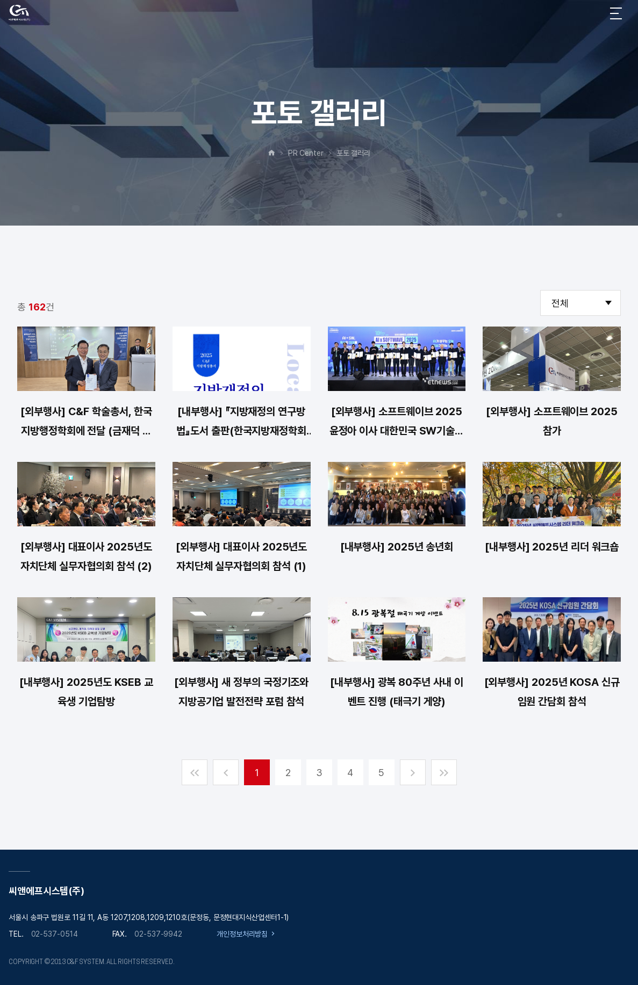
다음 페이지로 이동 (413, 772)
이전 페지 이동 (226, 772)
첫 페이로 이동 (194, 772)
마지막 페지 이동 (444, 772)
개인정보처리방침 (242, 934)
